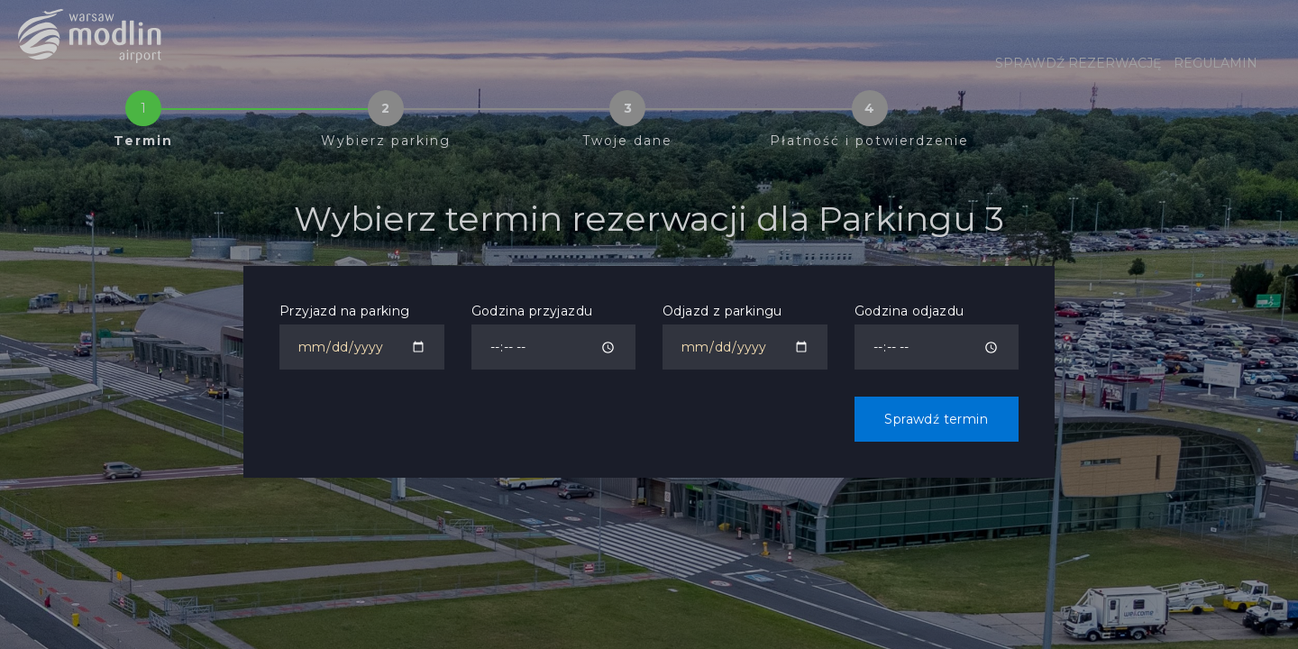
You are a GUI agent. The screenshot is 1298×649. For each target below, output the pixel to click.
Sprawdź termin (936, 419)
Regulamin (1215, 63)
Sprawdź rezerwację (1078, 63)
